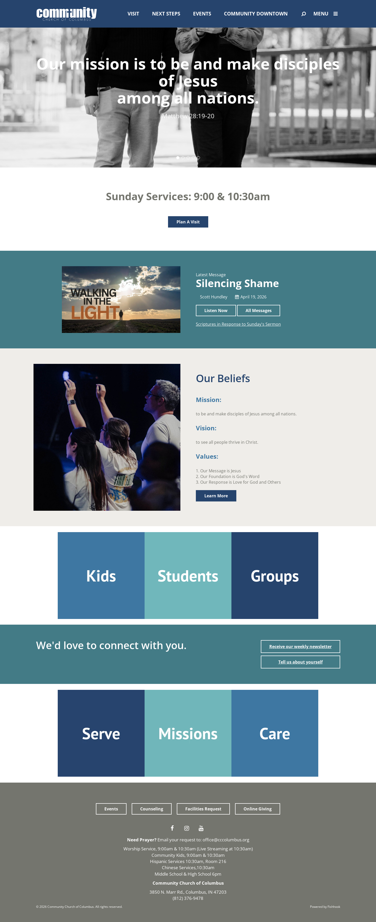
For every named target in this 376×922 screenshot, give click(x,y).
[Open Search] (304, 14)
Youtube (202, 828)
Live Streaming (213, 849)
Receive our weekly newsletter (300, 646)
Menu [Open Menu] (326, 13)
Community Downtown (256, 13)
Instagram (188, 828)
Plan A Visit (188, 222)
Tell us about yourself (300, 662)
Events (202, 13)
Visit (133, 13)
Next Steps (166, 13)
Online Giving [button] (258, 809)
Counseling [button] (151, 809)
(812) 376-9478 (188, 898)
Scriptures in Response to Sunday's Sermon (238, 324)
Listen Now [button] (216, 310)
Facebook (173, 828)
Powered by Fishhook (325, 906)
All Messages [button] (259, 310)
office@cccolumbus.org (226, 840)
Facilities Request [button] (203, 809)
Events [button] (111, 809)
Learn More (216, 496)
